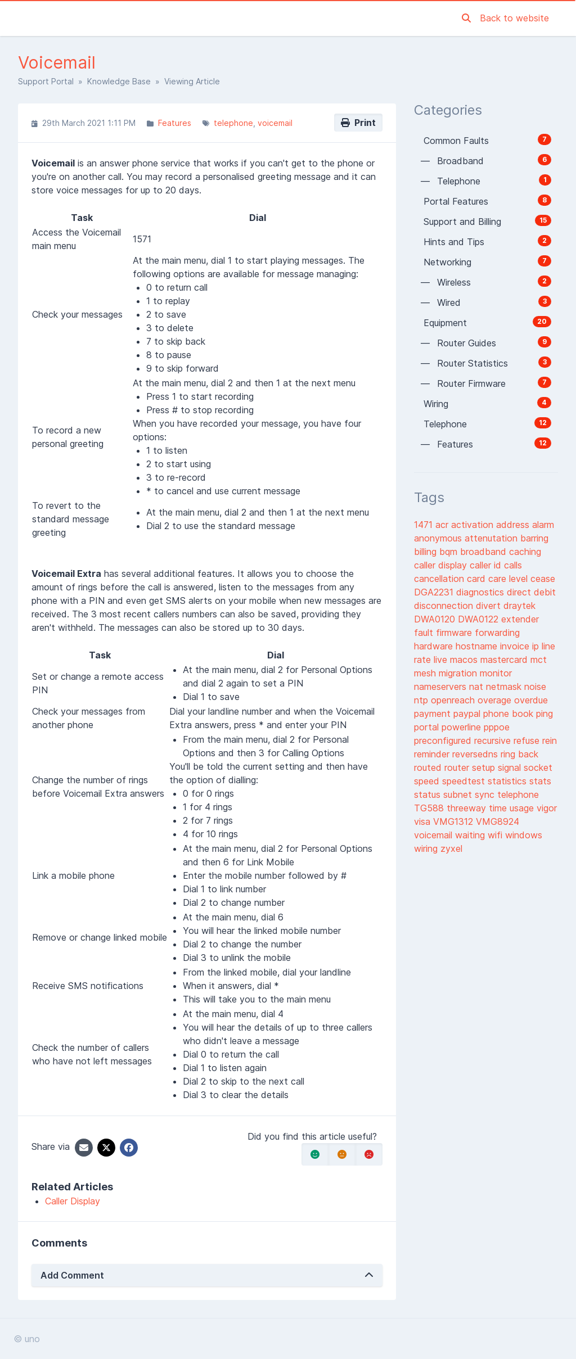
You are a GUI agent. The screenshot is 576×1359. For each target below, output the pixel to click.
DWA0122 (479, 619)
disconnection (445, 605)
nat (477, 686)
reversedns (476, 754)
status (428, 794)
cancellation (440, 578)
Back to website (514, 18)
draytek (519, 605)
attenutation (492, 538)
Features (174, 123)
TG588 (430, 808)
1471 (424, 524)
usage (523, 808)
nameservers (441, 686)
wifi (496, 835)
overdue (531, 700)
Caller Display (72, 1201)
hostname (478, 646)
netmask (505, 686)
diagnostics (481, 592)
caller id (487, 565)
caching (525, 551)
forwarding (497, 632)
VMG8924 (497, 821)
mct (538, 659)
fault (425, 632)
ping (544, 713)
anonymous (439, 538)
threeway (468, 808)
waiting (471, 835)
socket (538, 767)
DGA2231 (435, 592)
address (514, 524)
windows (523, 835)
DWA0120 (436, 619)
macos (465, 659)
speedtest (465, 781)
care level (509, 578)
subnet (459, 794)
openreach (454, 700)
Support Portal (46, 81)
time (499, 808)
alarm (543, 524)
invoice (516, 646)
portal (428, 727)
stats (540, 781)
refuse (528, 740)
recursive (494, 740)
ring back (519, 754)
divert (489, 605)
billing (426, 551)
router (458, 767)
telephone (233, 123)
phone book (509, 713)
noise (535, 686)
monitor (496, 673)
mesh (426, 673)
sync (486, 794)
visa (423, 821)
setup (485, 767)
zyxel (451, 848)
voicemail (275, 123)
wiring (427, 848)
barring (534, 538)
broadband (484, 551)
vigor (547, 808)
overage (496, 700)
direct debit (531, 592)
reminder (433, 754)
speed (428, 781)
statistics (508, 781)
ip (537, 646)
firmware (455, 632)
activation (473, 524)
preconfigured (444, 740)
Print (358, 122)
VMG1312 (454, 821)
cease (542, 578)
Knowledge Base (119, 81)
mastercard (505, 659)
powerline (463, 727)
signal (511, 767)
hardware (435, 646)
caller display (442, 565)
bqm (449, 551)
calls (513, 565)
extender (520, 619)
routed (429, 767)
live (442, 659)
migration (459, 673)
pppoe (497, 727)
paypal (468, 713)
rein (549, 740)
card (477, 578)
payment (433, 713)
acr (443, 524)
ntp (422, 700)
